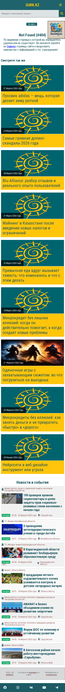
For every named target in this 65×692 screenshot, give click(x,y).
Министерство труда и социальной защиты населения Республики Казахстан (29, 489)
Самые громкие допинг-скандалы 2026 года (24, 141)
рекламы (33, 672)
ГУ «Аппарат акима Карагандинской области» (25, 545)
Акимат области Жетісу (15, 570)
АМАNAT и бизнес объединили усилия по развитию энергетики (38, 607)
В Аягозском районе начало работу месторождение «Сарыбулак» (41, 653)
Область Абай (47, 663)
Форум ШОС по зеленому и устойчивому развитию (41, 631)
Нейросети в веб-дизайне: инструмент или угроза (25, 467)
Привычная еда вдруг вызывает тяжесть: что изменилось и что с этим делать (31, 275)
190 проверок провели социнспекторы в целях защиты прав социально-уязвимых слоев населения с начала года (42, 502)
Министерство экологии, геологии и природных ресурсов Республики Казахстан (30, 598)
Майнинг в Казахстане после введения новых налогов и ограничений (28, 228)
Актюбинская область (50, 539)
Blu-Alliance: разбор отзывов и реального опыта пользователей (31, 183)
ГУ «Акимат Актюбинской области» (20, 521)
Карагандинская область (47, 563)
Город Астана (46, 515)
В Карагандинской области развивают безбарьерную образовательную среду (41, 552)
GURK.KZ (32, 5)
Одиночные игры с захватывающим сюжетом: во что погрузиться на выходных (32, 375)
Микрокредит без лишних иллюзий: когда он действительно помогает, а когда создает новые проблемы (32, 325)
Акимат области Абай (14, 645)
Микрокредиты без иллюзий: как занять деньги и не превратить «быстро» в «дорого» (32, 422)
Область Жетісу (47, 591)
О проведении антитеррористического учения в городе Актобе (39, 529)
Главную (11, 46)
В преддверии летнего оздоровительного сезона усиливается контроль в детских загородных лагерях (42, 580)
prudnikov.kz (51, 675)
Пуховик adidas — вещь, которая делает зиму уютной (31, 98)
